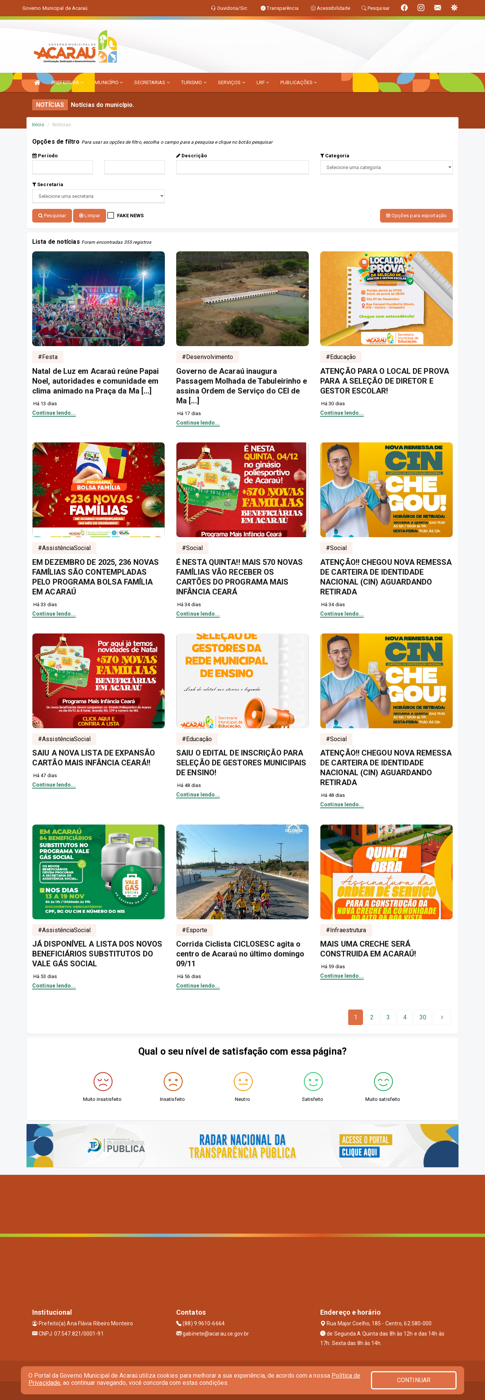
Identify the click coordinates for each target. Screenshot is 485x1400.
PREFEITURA (67, 82)
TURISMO (194, 82)
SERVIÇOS (231, 82)
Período (45, 155)
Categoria (334, 155)
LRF (263, 82)
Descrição (191, 155)
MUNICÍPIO (109, 82)
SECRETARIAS (151, 82)
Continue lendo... (54, 412)
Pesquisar (52, 215)
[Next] (423, 1017)
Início (38, 124)
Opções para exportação (416, 215)
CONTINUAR (413, 1380)
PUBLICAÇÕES (298, 82)
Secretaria (47, 184)
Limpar (89, 215)
